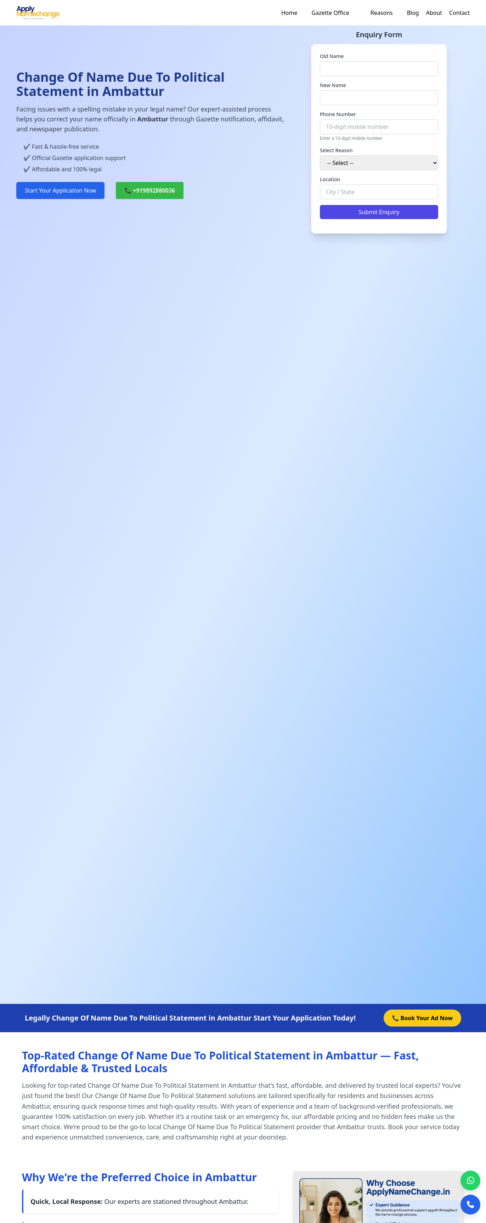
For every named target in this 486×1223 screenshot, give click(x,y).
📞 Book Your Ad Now (422, 1018)
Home (289, 13)
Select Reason (336, 150)
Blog (413, 13)
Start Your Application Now (60, 190)
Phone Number (338, 114)
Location (330, 179)
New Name (333, 85)
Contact (459, 13)
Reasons (382, 13)
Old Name (332, 56)
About (434, 13)
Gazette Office (330, 13)
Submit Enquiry (379, 212)
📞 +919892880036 (149, 190)
